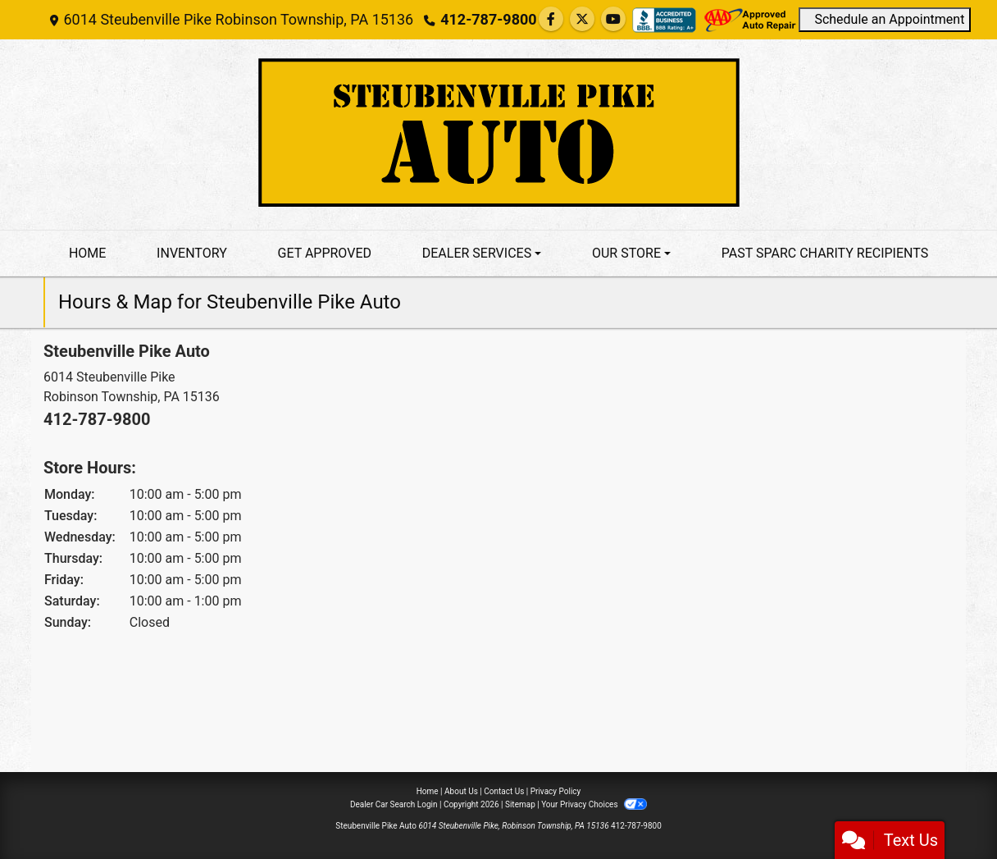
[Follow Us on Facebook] (551, 19)
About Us (461, 791)
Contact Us (504, 791)
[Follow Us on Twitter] (582, 19)
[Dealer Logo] (498, 134)
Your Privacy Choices (594, 804)
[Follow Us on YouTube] (613, 19)
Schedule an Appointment (885, 19)
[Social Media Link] (664, 20)
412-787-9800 (488, 19)
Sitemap (520, 804)
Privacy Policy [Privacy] (555, 791)
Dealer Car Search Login (394, 804)
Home (428, 791)
